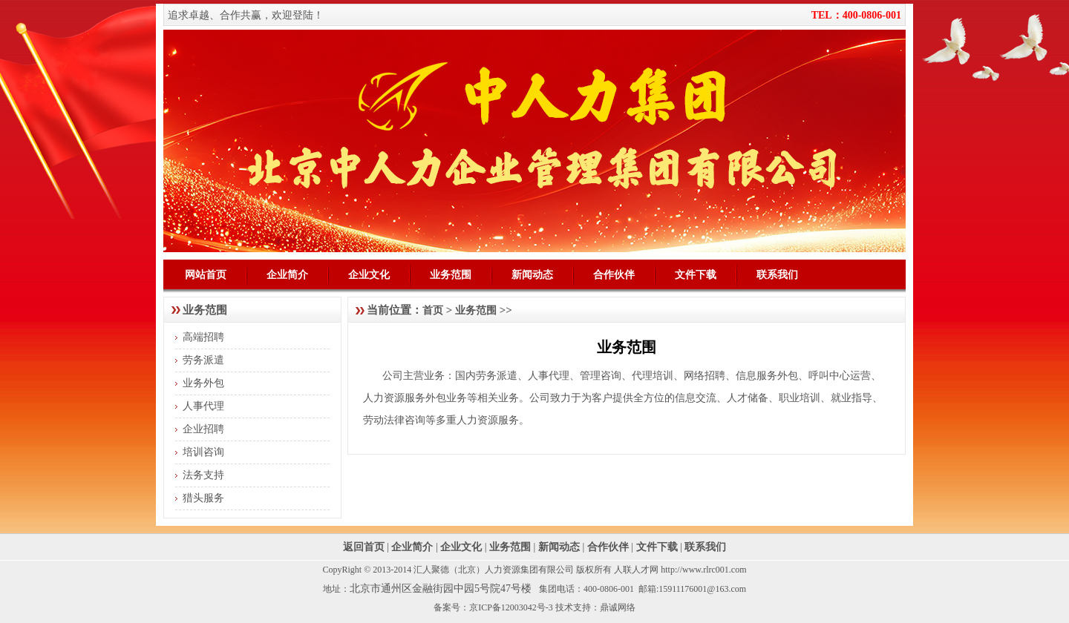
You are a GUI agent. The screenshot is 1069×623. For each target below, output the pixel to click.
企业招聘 (203, 429)
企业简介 (287, 274)
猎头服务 (203, 498)
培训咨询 (203, 452)
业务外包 (203, 383)
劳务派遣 (203, 360)
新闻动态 (532, 274)
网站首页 (205, 274)
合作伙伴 (614, 274)
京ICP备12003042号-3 (511, 607)
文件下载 (695, 274)
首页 (432, 310)
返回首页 (364, 547)
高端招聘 (203, 337)
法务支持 (203, 475)
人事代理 (203, 406)
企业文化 (369, 274)
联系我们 (777, 274)
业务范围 (450, 274)
